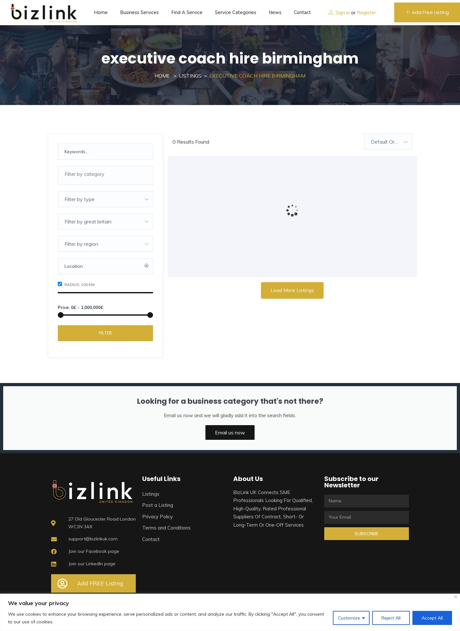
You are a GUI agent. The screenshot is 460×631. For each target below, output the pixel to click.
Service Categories (235, 12)
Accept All (432, 618)
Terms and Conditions (166, 528)
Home (101, 12)
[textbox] (105, 174)
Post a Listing (157, 505)
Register (366, 13)
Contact (302, 12)
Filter (105, 333)
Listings (190, 75)
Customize (349, 618)
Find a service (187, 12)
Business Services (139, 12)
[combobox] (105, 175)
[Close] (455, 596)
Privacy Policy (157, 517)
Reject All (391, 618)
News (275, 12)
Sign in (342, 13)
